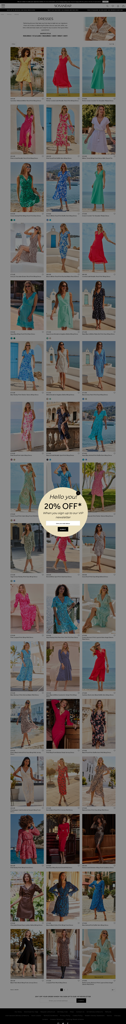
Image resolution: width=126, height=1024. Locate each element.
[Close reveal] (78, 493)
